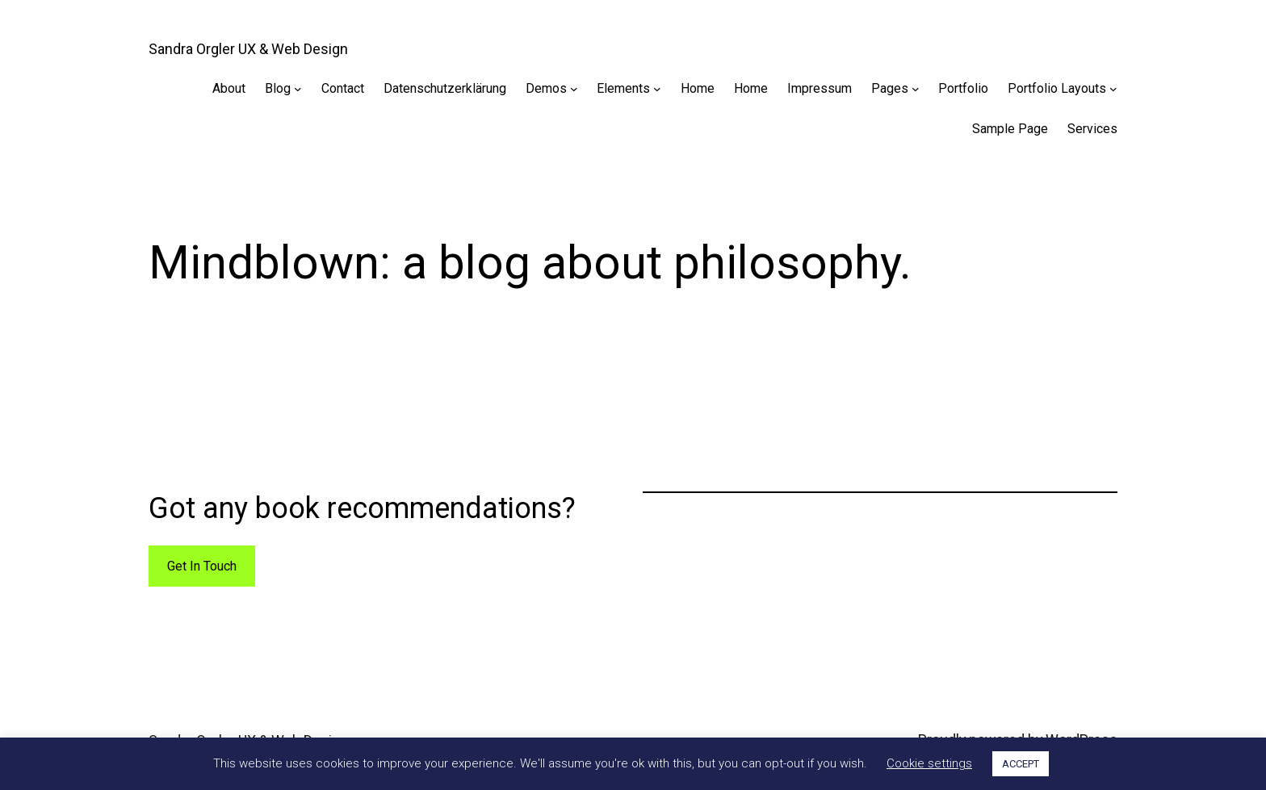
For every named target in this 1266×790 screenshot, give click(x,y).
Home (698, 88)
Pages (889, 88)
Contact (342, 88)
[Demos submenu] (574, 89)
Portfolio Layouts (1057, 88)
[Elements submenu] (657, 89)
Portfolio (963, 88)
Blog (278, 88)
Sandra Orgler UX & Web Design (248, 48)
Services (1092, 128)
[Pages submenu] (916, 89)
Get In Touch (202, 566)
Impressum (819, 88)
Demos (546, 88)
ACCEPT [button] (1020, 764)
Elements (623, 88)
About (228, 88)
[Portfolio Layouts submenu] (1113, 89)
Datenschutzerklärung (445, 88)
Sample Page (1010, 128)
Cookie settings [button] (929, 763)
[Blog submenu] (298, 89)
